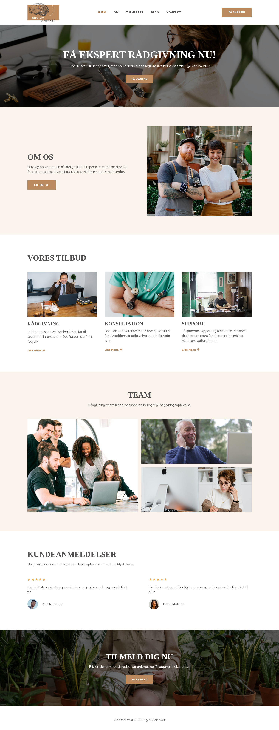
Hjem (106, 12)
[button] (237, 12)
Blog (153, 12)
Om (118, 12)
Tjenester (134, 12)
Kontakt (170, 12)
